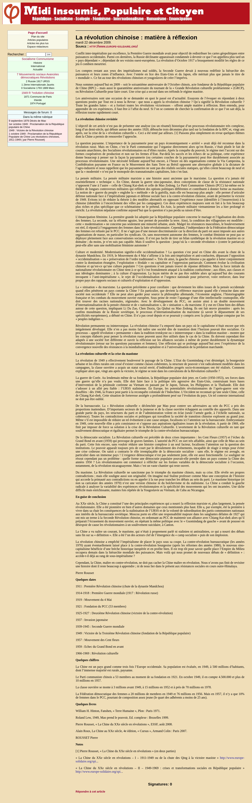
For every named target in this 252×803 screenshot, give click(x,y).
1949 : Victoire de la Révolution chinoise (31, 130)
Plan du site (37, 36)
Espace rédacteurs (37, 46)
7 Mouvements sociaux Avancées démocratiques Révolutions (38, 76)
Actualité (38, 69)
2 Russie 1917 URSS (38, 81)
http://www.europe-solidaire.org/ (114, 46)
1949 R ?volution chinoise (38, 92)
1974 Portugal (38, 103)
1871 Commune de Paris (38, 96)
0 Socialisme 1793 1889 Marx (38, 88)
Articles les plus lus (38, 43)
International (38, 66)
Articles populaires (38, 39)
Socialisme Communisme (38, 59)
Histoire (37, 62)
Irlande (38, 100)
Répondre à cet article (90, 791)
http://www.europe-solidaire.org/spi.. (99, 771)
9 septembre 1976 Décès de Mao (27, 120)
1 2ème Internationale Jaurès (37, 84)
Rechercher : (16, 54)
